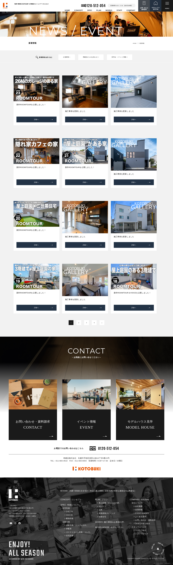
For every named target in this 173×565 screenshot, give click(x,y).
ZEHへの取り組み (142, 523)
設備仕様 (66, 522)
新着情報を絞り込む (47, 57)
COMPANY (130, 10)
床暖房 (69, 528)
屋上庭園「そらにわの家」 (110, 503)
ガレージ (102, 506)
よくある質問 (140, 516)
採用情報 (139, 510)
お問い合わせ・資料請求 (145, 520)
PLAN (98, 10)
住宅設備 (69, 535)
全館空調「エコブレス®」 (77, 525)
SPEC (89, 10)
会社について (137, 503)
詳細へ (36, 119)
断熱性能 (69, 518)
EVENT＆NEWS (142, 513)
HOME (67, 10)
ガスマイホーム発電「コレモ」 (79, 532)
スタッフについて (139, 527)
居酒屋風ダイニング (107, 513)
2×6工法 (69, 511)
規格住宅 (102, 517)
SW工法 (69, 515)
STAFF (119, 10)
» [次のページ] (101, 322)
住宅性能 (66, 508)
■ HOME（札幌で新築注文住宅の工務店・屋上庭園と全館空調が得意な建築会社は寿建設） (98, 491)
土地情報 (67, 57)
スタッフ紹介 (140, 530)
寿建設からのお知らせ (90, 57)
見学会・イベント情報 (118, 57)
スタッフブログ (141, 534)
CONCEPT (78, 10)
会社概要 (139, 506)
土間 (100, 510)
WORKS (109, 10)
